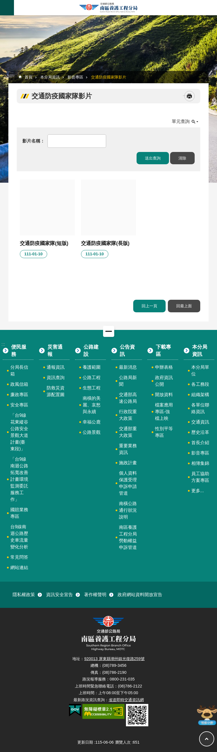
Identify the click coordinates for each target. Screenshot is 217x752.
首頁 (28, 77)
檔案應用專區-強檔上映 (164, 412)
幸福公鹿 (92, 422)
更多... (197, 490)
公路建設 (91, 350)
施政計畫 (128, 462)
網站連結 (19, 567)
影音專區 (75, 77)
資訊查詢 (56, 377)
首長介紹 (200, 442)
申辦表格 (164, 367)
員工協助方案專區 (200, 477)
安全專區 (19, 405)
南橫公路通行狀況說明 (128, 510)
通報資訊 (56, 367)
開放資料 (164, 394)
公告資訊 (127, 350)
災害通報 (55, 350)
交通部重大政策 (128, 432)
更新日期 (85, 742)
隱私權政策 (24, 594)
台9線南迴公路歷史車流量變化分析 (19, 536)
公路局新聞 (128, 381)
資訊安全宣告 (59, 594)
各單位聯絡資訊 (200, 408)
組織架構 (200, 394)
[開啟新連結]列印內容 (189, 96)
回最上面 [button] (206, 738)
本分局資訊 (50, 77)
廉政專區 (19, 394)
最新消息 (128, 367)
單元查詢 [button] (181, 121)
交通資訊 (200, 422)
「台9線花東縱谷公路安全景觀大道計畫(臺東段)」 (19, 432)
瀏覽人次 (123, 742)
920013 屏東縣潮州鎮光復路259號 (114, 658)
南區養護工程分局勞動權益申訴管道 (128, 537)
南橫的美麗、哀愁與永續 (92, 405)
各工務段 (200, 384)
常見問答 (19, 557)
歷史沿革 (200, 432)
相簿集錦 (200, 463)
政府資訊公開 (164, 381)
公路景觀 (92, 432)
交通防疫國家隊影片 (108, 77)
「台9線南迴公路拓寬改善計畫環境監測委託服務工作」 (19, 479)
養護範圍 (92, 367)
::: (3, 17)
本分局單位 (200, 370)
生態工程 (92, 387)
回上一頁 (149, 306)
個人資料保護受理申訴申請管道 (128, 483)
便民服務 (18, 350)
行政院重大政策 (128, 415)
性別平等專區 (164, 432)
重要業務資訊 (128, 449)
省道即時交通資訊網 (126, 700)
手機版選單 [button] (7, 7)
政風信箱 (19, 384)
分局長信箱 (19, 370)
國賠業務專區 (19, 513)
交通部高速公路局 (128, 398)
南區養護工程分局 (109, 8)
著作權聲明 (95, 594)
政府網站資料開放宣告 (140, 594)
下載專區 (163, 350)
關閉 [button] (108, 331)
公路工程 (92, 377)
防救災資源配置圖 (56, 391)
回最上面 (184, 306)
